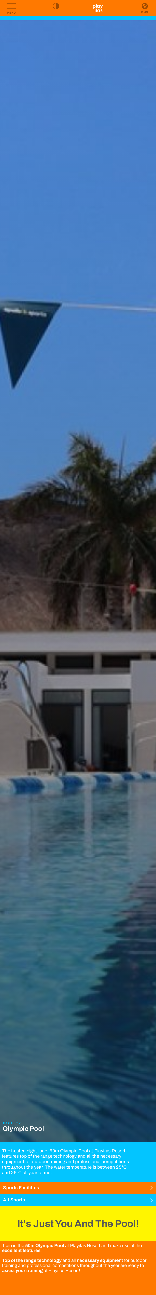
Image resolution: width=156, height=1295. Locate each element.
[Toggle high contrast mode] (56, 6)
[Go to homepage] (98, 8)
